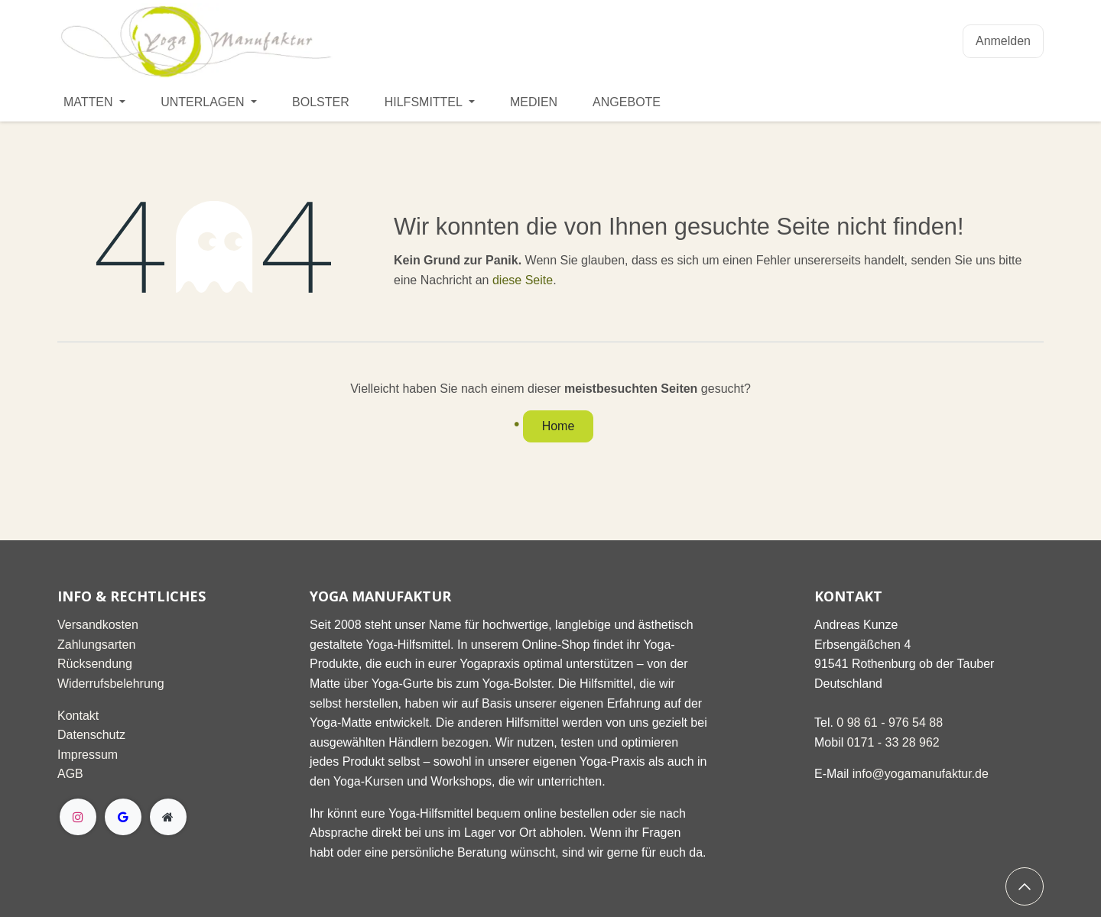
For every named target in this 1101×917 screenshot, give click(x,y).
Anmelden (1003, 40)
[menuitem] (94, 102)
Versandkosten (97, 624)
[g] (123, 817)
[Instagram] (78, 817)
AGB (70, 773)
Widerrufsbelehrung (110, 683)
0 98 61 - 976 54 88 (889, 722)
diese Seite (522, 280)
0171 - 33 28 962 (893, 742)
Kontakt (78, 715)
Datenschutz (91, 734)
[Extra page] (168, 817)
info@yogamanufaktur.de (921, 773)
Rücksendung (94, 663)
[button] (1024, 886)
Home (558, 426)
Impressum (87, 754)
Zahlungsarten (96, 644)
